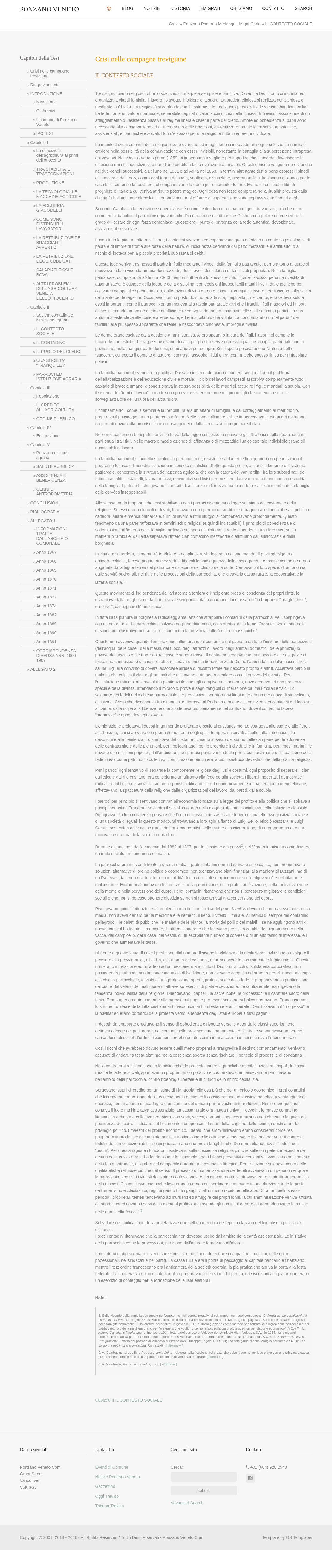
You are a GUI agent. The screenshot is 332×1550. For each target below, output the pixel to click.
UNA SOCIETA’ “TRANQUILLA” (50, 363)
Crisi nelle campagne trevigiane (50, 73)
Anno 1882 (46, 615)
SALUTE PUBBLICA (55, 466)
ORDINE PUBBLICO (55, 418)
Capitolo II (39, 307)
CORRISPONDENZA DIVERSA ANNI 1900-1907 (56, 655)
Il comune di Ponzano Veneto (56, 122)
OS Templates (299, 1537)
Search (303, 8)
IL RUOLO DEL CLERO (58, 351)
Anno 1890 (46, 632)
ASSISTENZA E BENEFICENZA (51, 478)
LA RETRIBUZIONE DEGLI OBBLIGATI (55, 258)
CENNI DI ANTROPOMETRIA (54, 491)
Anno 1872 (46, 597)
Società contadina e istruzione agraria (54, 317)
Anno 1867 (46, 552)
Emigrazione (48, 435)
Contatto (273, 8)
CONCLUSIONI (44, 503)
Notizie (151, 8)
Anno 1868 (46, 561)
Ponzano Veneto (49, 9)
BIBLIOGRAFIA (44, 511)
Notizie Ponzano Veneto (117, 1476)
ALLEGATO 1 (43, 520)
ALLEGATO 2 (43, 669)
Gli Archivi (45, 110)
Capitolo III (40, 388)
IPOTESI (44, 133)
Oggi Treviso (107, 1496)
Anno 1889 (46, 623)
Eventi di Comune (111, 1467)
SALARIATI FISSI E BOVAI (54, 272)
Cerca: (177, 1467)
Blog (127, 8)
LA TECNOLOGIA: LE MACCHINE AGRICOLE (58, 194)
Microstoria (46, 101)
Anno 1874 (46, 606)
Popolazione (47, 396)
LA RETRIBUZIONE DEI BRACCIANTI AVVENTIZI (59, 242)
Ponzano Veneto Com (183, 1537)
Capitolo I (39, 142)
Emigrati (210, 8)
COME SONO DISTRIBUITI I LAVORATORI (49, 224)
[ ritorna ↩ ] (174, 1345)
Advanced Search (187, 1502)
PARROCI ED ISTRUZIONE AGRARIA (59, 376)
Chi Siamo (241, 8)
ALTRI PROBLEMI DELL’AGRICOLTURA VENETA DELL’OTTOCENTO (56, 290)
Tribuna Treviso (109, 1505)
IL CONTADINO (51, 342)
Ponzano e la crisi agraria (53, 455)
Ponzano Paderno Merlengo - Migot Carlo (222, 24)
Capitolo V (40, 444)
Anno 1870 (46, 579)
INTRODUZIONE (46, 93)
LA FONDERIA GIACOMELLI (50, 208)
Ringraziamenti (44, 84)
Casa (174, 24)
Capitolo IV (40, 427)
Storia (182, 8)
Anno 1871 (46, 588)
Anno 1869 (46, 570)
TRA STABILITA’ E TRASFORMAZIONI (55, 171)
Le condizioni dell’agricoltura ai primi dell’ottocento (57, 155)
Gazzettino (105, 1486)
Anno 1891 (46, 641)
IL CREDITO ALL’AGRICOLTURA (55, 407)
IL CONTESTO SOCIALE (50, 331)
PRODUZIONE (50, 182)
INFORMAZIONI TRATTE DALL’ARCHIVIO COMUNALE (52, 536)
